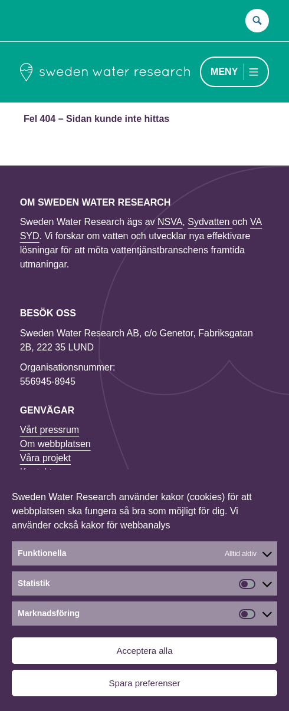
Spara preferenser (144, 683)
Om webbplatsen (55, 444)
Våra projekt (45, 458)
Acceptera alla (144, 651)
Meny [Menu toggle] (224, 72)
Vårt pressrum (49, 430)
